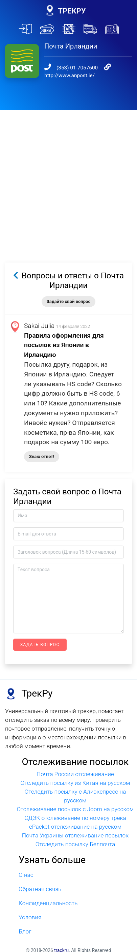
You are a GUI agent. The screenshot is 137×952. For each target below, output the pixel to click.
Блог (25, 921)
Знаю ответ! (41, 446)
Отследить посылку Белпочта (75, 834)
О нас (26, 865)
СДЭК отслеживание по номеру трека (75, 808)
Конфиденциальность (48, 893)
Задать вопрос (40, 635)
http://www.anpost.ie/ (69, 66)
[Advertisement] (68, 168)
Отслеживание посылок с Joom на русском (75, 799)
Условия (30, 907)
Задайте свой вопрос (68, 291)
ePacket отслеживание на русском (75, 816)
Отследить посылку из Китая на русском (75, 773)
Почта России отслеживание (75, 764)
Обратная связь (40, 879)
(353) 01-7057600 (70, 58)
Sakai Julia (39, 316)
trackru (61, 940)
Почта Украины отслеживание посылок (75, 825)
